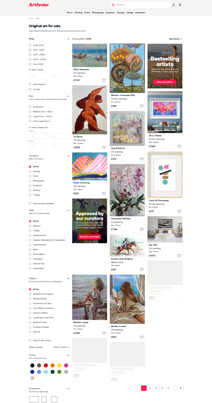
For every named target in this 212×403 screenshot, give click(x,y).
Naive (33, 249)
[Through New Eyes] (127, 136)
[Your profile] (174, 4)
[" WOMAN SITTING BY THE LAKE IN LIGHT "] (89, 305)
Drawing (120, 12)
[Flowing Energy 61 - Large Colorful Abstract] (165, 120)
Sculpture (110, 12)
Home (31, 18)
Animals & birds (38, 299)
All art (69, 12)
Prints (87, 12)
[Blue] (39, 372)
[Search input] (141, 4)
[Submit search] (113, 4)
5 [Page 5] (168, 388)
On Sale (34, 89)
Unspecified (36, 268)
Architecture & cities (40, 303)
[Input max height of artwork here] (60, 136)
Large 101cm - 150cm (40, 116)
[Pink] (66, 365)
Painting (78, 12)
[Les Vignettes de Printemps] (127, 76)
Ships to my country (40, 340)
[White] (39, 378)
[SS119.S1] (165, 182)
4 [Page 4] (162, 388)
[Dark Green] (52, 372)
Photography (98, 12)
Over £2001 (36, 64)
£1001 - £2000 (37, 59)
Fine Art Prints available (41, 203)
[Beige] (32, 378)
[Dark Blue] (32, 372)
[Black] (32, 365)
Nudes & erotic (38, 322)
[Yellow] (59, 365)
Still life (34, 332)
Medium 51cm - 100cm (41, 112)
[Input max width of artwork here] (60, 146)
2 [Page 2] (150, 388)
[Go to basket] (180, 4)
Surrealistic (36, 259)
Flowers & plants (38, 313)
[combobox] (61, 347)
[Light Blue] (46, 372)
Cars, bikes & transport (41, 308)
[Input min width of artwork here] (38, 146)
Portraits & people (39, 327)
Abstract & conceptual (41, 294)
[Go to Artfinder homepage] (39, 4)
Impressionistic (37, 245)
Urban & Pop (36, 264)
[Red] (46, 365)
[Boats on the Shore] (89, 63)
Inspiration (140, 12)
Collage (129, 12)
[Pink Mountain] (89, 174)
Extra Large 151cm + (40, 121)
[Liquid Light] (165, 237)
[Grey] (66, 372)
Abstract (35, 226)
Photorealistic (37, 254)
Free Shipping (37, 84)
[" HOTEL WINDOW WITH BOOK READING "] (127, 307)
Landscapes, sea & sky (41, 317)
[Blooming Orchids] (127, 198)
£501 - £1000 (37, 55)
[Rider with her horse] (127, 253)
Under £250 (36, 45)
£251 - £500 (36, 50)
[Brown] (39, 365)
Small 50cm (36, 107)
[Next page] (180, 388)
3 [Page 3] (156, 388)
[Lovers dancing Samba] (89, 117)
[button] (61, 347)
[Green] (59, 372)
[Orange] (52, 365)
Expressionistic (37, 235)
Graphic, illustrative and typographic (47, 240)
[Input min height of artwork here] (38, 136)
